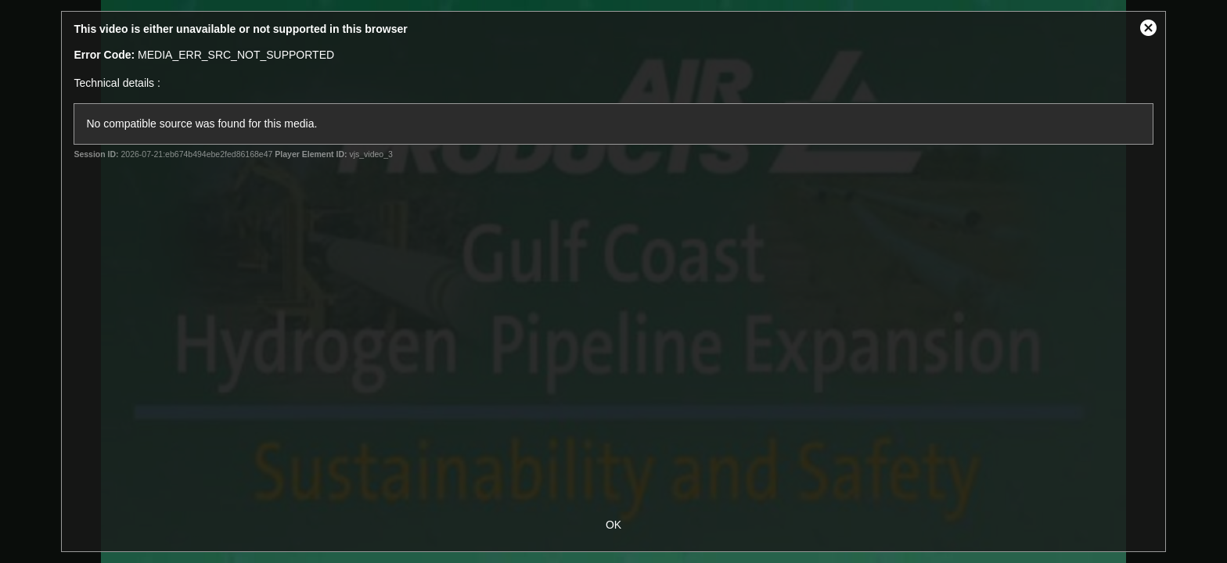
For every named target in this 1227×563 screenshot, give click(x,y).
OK (613, 524)
